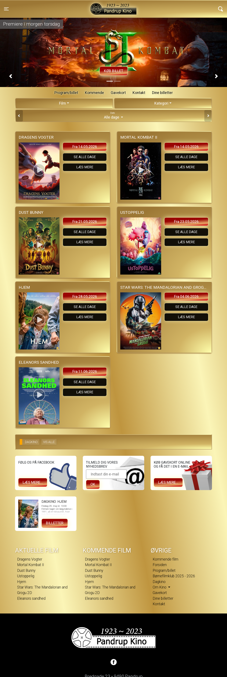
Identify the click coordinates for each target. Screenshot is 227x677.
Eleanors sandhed (31, 598)
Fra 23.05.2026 (186, 222)
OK (92, 484)
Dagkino (159, 582)
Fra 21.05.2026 (84, 222)
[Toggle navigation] (6, 8)
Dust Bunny (26, 570)
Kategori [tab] (161, 103)
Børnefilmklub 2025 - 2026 (174, 576)
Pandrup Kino (58, 6)
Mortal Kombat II (30, 565)
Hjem (21, 582)
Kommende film (165, 559)
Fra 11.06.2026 (84, 371)
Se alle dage (85, 157)
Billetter (54, 523)
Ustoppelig (25, 576)
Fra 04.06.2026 (186, 296)
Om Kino (160, 587)
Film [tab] (62, 103)
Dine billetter (162, 93)
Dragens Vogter (29, 559)
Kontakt (139, 93)
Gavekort (118, 93)
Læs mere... (33, 482)
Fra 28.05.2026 (84, 296)
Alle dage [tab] (113, 115)
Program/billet (66, 93)
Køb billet (113, 71)
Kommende (94, 93)
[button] (10, 76)
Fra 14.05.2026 (84, 147)
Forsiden (160, 565)
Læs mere (84, 167)
